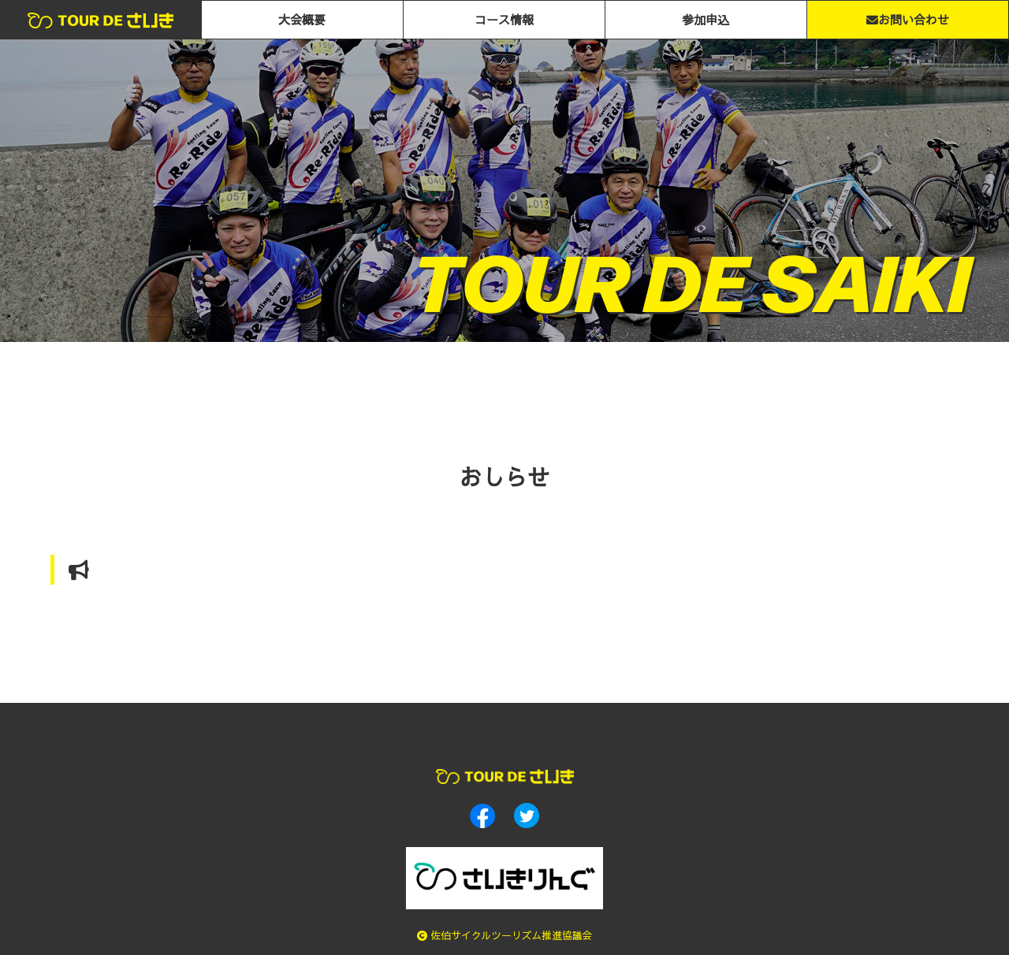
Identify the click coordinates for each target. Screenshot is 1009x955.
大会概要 (302, 19)
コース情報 (504, 19)
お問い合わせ (907, 19)
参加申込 (705, 19)
